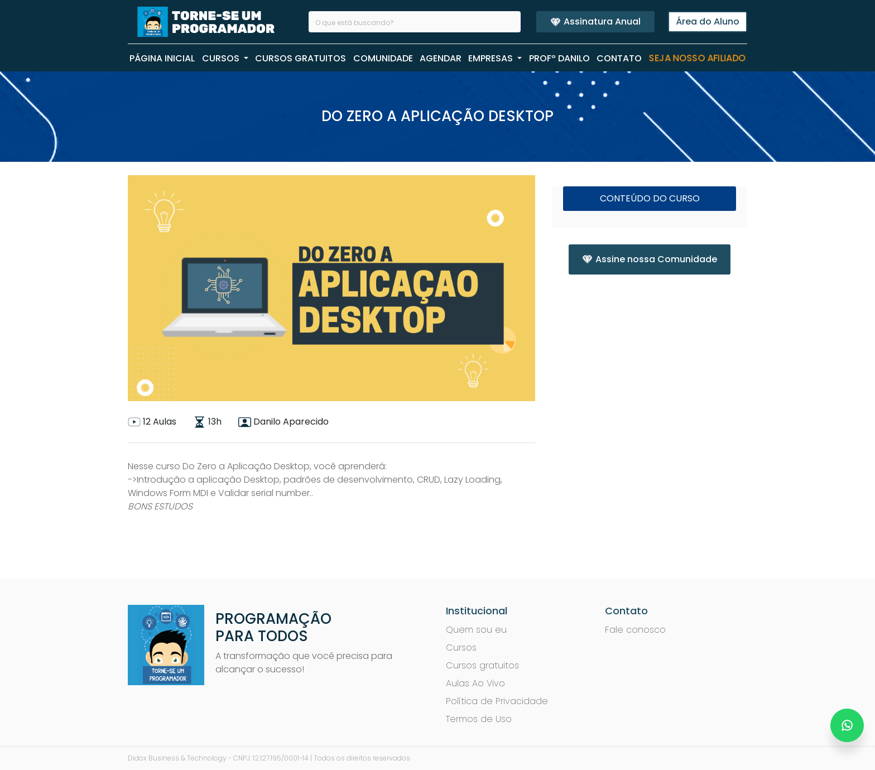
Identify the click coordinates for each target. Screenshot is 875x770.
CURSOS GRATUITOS (300, 58)
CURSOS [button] (222, 58)
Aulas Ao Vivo (475, 683)
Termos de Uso (479, 719)
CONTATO (619, 58)
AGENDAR (440, 58)
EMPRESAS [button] (491, 58)
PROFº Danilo (559, 58)
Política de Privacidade (497, 701)
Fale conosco (635, 629)
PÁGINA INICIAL (162, 58)
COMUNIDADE (383, 58)
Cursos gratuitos (482, 665)
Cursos (461, 647)
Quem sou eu (476, 629)
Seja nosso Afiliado (697, 58)
